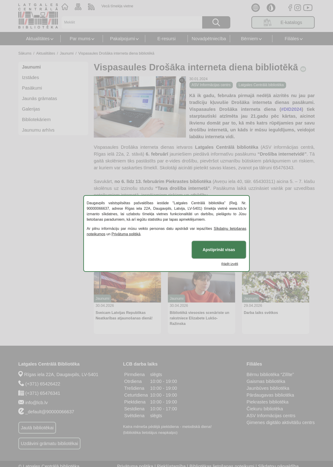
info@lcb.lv (36, 402)
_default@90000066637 (49, 411)
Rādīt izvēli (229, 264)
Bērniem (249, 38)
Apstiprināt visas (219, 249)
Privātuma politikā (126, 234)
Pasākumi (32, 87)
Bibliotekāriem (36, 119)
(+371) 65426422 (42, 383)
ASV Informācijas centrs (271, 415)
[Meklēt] (129, 22)
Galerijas (31, 108)
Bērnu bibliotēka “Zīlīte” (270, 374)
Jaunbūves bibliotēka (268, 388)
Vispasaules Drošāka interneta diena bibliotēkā (116, 53)
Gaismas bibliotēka (266, 381)
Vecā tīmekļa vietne (117, 6)
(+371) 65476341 (42, 393)
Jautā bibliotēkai (37, 427)
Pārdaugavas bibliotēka (270, 395)
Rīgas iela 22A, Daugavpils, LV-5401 (61, 374)
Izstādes (30, 77)
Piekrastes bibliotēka (267, 401)
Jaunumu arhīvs (38, 130)
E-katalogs (283, 22)
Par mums (80, 38)
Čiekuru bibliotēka (265, 408)
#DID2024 (291, 109)
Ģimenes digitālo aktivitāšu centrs (281, 422)
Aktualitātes (37, 38)
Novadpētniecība (209, 38)
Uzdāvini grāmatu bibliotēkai (49, 443)
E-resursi (166, 38)
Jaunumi (66, 53)
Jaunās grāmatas (39, 98)
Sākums (25, 53)
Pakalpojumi (122, 38)
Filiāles (292, 38)
